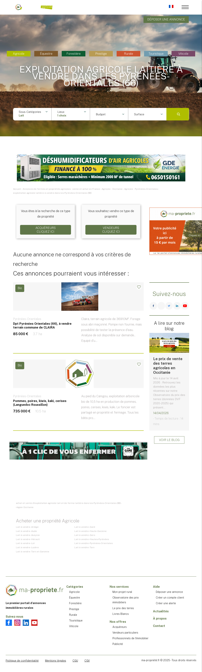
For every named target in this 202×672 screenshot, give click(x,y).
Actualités (161, 611)
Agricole (18, 53)
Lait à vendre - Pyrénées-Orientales (93, 543)
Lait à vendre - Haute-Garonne (90, 531)
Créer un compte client (170, 597)
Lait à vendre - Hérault (28, 539)
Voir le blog (169, 440)
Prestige (101, 53)
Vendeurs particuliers (125, 632)
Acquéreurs (119, 626)
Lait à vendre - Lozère (27, 547)
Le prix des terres (123, 608)
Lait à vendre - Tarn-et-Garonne (32, 551)
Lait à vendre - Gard (84, 527)
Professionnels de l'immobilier (130, 638)
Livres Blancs (120, 613)
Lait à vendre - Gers (84, 535)
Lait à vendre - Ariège (27, 527)
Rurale (128, 53)
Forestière (73, 53)
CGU (75, 660)
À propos (160, 618)
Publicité (117, 643)
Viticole (183, 53)
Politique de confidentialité (22, 660)
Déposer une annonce (166, 19)
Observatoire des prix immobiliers (125, 600)
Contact (159, 626)
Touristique (156, 53)
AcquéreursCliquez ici (45, 229)
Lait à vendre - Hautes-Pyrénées (91, 539)
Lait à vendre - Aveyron (28, 535)
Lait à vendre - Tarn (84, 547)
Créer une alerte (166, 603)
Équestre (46, 53)
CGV (87, 660)
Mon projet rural (122, 591)
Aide (156, 586)
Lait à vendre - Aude (26, 531)
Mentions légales (55, 660)
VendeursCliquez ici (111, 229)
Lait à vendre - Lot (25, 543)
